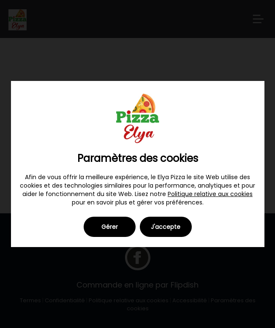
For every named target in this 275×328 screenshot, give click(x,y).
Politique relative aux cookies (210, 194)
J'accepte (165, 227)
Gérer (109, 227)
